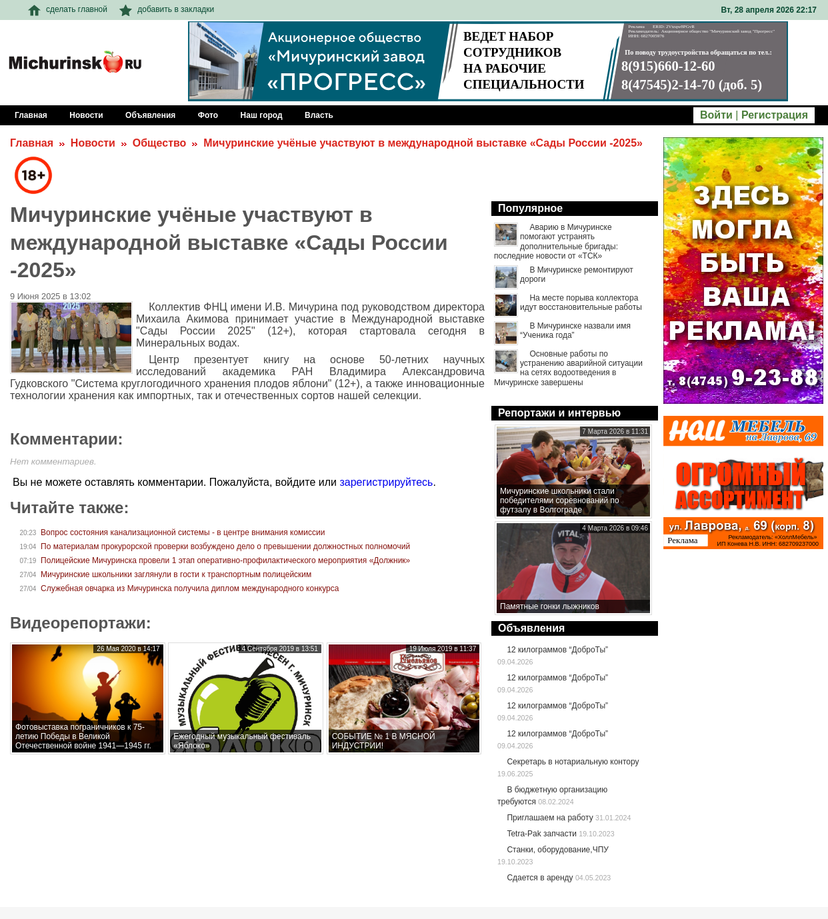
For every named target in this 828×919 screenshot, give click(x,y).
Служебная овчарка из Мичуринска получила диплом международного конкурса (190, 588)
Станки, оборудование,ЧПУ (557, 849)
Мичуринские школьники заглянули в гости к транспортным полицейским (176, 574)
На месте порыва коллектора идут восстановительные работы (581, 302)
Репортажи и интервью (559, 413)
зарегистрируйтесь (386, 482)
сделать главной (67, 9)
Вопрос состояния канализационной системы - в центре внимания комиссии (183, 532)
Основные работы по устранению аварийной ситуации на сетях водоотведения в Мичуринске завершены (568, 368)
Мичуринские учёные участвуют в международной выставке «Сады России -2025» (423, 143)
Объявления (531, 628)
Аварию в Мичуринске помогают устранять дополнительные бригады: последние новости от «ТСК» (556, 242)
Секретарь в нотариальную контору (573, 761)
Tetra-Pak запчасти (541, 833)
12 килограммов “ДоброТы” (557, 649)
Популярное (530, 208)
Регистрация (774, 115)
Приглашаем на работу (550, 817)
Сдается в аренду (540, 877)
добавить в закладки (166, 9)
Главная (31, 143)
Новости (93, 143)
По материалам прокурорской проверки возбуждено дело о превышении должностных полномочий (225, 546)
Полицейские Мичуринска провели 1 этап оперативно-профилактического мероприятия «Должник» (225, 560)
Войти (716, 115)
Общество (160, 143)
